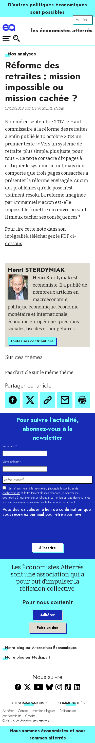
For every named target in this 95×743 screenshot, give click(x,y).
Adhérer (83, 20)
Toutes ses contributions (31, 341)
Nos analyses (22, 54)
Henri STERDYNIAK (48, 108)
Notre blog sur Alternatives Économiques (41, 647)
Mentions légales (43, 710)
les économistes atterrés (61, 30)
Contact (23, 710)
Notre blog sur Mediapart (27, 657)
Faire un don (47, 627)
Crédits (30, 715)
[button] (12, 400)
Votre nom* (10, 446)
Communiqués (71, 703)
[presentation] (41, 531)
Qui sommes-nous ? (28, 703)
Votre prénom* (12, 462)
